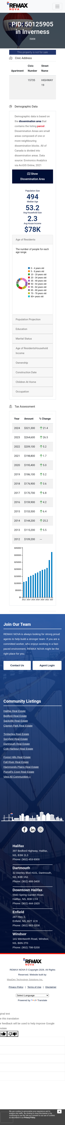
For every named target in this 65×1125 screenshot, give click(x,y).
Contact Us (17, 665)
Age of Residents (25, 239)
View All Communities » (17, 776)
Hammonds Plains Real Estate (21, 766)
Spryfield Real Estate (15, 738)
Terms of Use (34, 987)
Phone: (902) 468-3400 (26, 881)
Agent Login (47, 665)
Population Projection (28, 319)
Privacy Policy (29, 1118)
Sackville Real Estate (15, 720)
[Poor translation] (12, 1034)
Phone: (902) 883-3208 (26, 925)
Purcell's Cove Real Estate (18, 771)
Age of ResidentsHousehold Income (32, 351)
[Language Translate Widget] (32, 995)
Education (21, 329)
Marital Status (24, 338)
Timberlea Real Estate (16, 734)
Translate (39, 1000)
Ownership (22, 362)
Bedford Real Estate (15, 715)
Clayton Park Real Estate (18, 725)
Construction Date (26, 372)
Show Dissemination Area (32, 176)
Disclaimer (50, 987)
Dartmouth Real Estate (16, 743)
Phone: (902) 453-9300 (26, 859)
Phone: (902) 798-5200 (26, 947)
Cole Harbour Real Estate (18, 748)
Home (32, 39)
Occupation (22, 391)
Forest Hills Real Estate (17, 757)
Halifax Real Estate (14, 710)
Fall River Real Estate (16, 761)
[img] (61, 1111)
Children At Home (26, 382)
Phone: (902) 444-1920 (26, 903)
